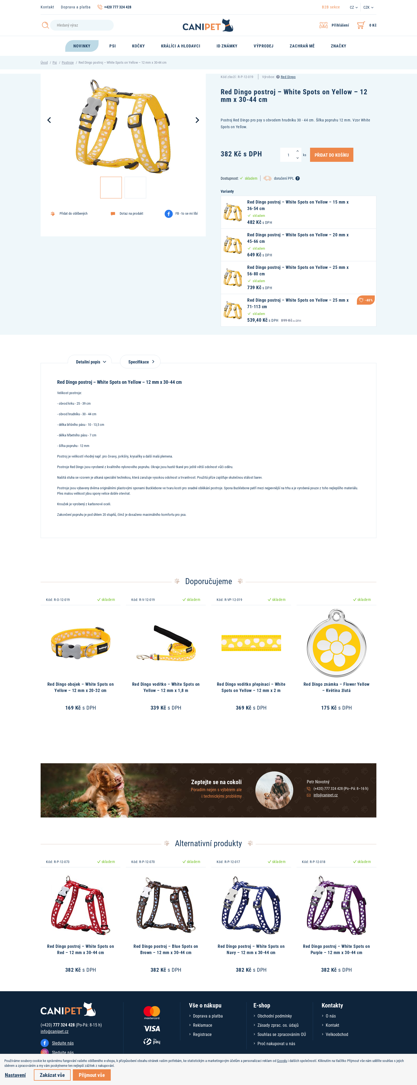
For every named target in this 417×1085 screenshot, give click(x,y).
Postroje (68, 62)
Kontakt (47, 6)
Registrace (202, 1034)
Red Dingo (288, 76)
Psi (55, 62)
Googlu (282, 1060)
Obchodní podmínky (275, 1016)
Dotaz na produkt (131, 213)
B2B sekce (331, 6)
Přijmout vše (92, 1074)
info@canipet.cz (326, 794)
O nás (331, 1016)
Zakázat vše (52, 1074)
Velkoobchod (337, 1034)
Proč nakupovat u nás (276, 1043)
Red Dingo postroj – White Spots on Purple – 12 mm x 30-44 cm (336, 949)
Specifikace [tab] (140, 362)
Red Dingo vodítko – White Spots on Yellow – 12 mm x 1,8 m (166, 687)
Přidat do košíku (331, 155)
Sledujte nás (63, 1043)
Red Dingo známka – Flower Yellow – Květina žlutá (337, 687)
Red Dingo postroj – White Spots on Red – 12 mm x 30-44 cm (80, 949)
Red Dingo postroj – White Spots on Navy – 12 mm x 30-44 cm (251, 949)
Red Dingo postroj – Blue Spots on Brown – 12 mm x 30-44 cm (165, 949)
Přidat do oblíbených (73, 213)
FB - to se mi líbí (186, 213)
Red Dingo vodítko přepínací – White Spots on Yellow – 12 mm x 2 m (251, 687)
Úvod (44, 62)
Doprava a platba (76, 6)
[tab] (90, 359)
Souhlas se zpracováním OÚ (282, 1034)
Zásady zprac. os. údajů (278, 1025)
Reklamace (202, 1025)
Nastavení (15, 1074)
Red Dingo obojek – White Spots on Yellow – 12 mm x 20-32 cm (80, 687)
